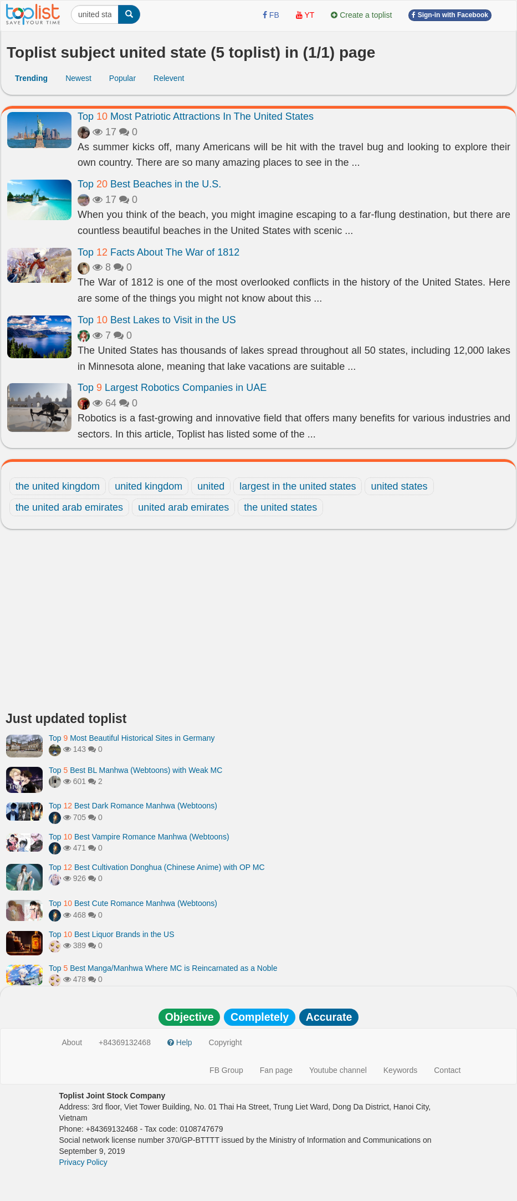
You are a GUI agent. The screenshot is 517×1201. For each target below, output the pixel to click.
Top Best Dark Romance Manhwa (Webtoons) (133, 805)
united (210, 486)
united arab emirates (183, 507)
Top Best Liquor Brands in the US (111, 934)
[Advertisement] (258, 623)
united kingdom (148, 486)
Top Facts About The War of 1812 (158, 252)
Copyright (225, 1042)
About (72, 1042)
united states (399, 486)
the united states (280, 507)
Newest (78, 78)
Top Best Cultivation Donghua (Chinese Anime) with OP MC (157, 867)
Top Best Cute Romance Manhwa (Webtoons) (133, 903)
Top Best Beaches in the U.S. (149, 184)
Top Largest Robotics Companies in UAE (172, 387)
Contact (447, 1070)
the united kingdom (58, 486)
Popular (122, 78)
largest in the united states (297, 486)
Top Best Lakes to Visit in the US (157, 319)
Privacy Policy (83, 1162)
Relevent (168, 78)
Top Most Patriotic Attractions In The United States (196, 116)
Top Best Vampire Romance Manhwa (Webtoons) (139, 836)
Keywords (400, 1070)
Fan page (276, 1070)
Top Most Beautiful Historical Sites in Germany (132, 738)
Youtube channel (338, 1070)
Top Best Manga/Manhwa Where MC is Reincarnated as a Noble (163, 968)
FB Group (226, 1070)
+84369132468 (125, 1042)
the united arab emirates (69, 507)
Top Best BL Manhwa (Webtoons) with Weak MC (135, 770)
